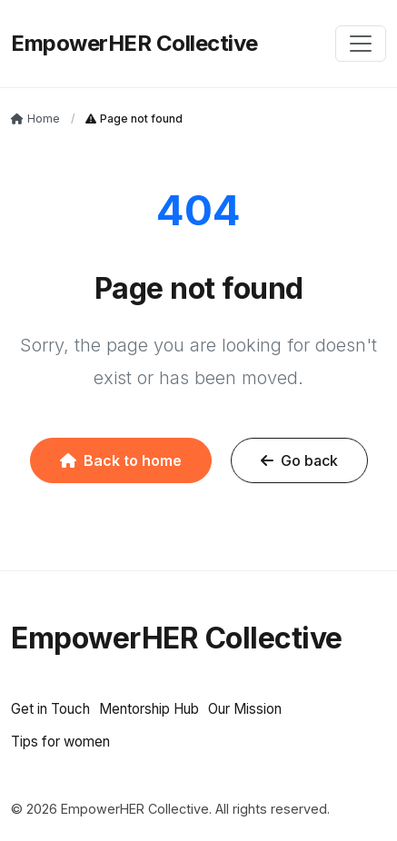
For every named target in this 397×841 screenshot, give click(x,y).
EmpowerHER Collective (134, 43)
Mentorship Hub (149, 708)
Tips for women (60, 741)
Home (35, 118)
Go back (299, 460)
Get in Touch (50, 708)
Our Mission (245, 708)
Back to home (121, 460)
